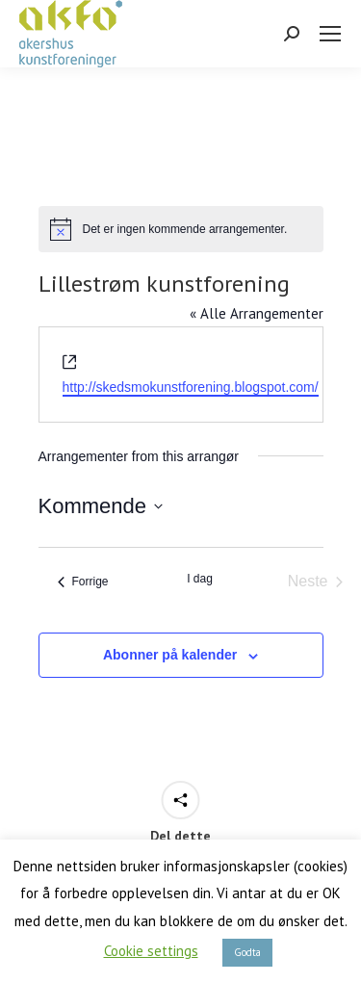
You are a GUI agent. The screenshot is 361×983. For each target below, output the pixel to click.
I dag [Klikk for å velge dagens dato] (200, 578)
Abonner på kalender (170, 654)
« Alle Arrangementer (256, 313)
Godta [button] (247, 952)
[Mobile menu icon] (330, 33)
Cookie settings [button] (151, 951)
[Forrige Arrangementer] (83, 581)
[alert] (181, 229)
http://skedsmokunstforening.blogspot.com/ (191, 387)
